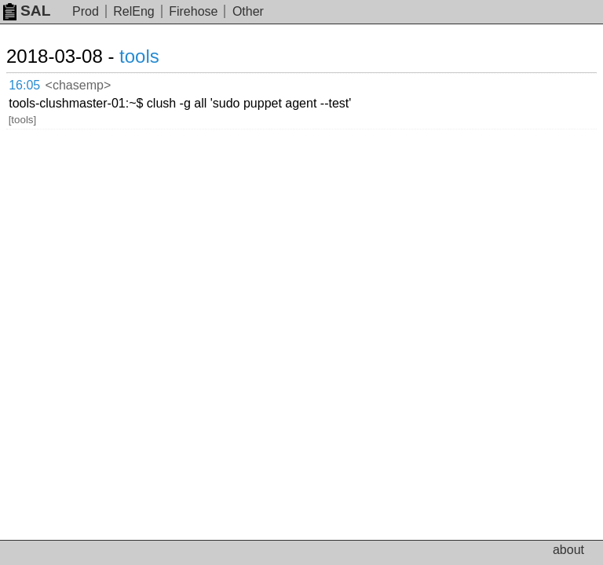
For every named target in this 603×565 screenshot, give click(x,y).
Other (248, 11)
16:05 (24, 85)
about (568, 549)
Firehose (193, 11)
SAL (26, 10)
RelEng (133, 11)
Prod (85, 11)
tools (139, 56)
